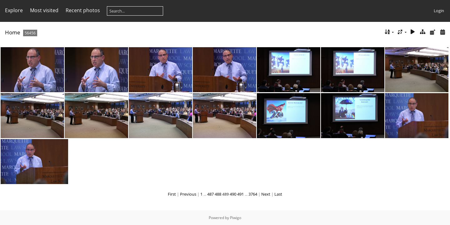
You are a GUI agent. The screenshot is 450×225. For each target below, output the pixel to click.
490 (233, 194)
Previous (188, 194)
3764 (252, 194)
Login (439, 10)
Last (278, 194)
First (172, 194)
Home (12, 32)
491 (240, 194)
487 (210, 194)
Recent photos (83, 10)
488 (218, 194)
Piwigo (235, 217)
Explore (14, 10)
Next (265, 194)
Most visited (44, 10)
